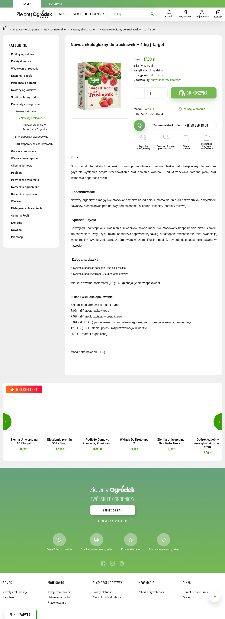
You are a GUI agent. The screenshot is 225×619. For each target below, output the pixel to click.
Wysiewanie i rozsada (24, 68)
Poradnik (55, 3)
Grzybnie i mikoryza (23, 151)
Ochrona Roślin (20, 215)
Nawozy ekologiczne (33, 118)
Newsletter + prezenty (88, 14)
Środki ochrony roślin (24, 97)
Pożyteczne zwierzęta (25, 180)
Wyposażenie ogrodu (24, 158)
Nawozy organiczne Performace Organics (34, 127)
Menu (62, 14)
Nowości (16, 230)
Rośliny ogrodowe (22, 54)
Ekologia (16, 222)
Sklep (27, 3)
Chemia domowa (21, 165)
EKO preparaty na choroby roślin (34, 143)
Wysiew (16, 201)
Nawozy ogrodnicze (23, 90)
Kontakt (103, 521)
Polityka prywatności (151, 592)
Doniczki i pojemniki (24, 194)
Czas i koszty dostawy (107, 597)
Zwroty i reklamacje (15, 592)
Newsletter (119, 521)
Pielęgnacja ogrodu (23, 83)
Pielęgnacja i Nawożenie (26, 208)
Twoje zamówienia (59, 592)
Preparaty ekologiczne (25, 104)
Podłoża (16, 172)
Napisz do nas (112, 510)
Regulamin (9, 597)
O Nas (187, 597)
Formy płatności (103, 592)
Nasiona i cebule (21, 75)
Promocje (17, 237)
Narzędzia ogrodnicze (25, 187)
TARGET (148, 109)
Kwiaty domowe (21, 61)
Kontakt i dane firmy (195, 592)
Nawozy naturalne (25, 111)
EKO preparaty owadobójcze (31, 136)
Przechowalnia (57, 602)
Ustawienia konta (59, 597)
